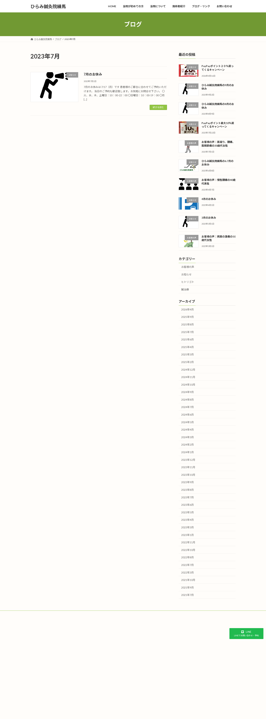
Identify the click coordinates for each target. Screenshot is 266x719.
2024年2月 (187, 444)
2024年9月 (187, 392)
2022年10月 (188, 549)
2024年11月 (188, 377)
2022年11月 (188, 542)
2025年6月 (187, 339)
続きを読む (158, 107)
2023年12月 (188, 459)
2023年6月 (187, 504)
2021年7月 (187, 595)
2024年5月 (187, 422)
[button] (246, 633)
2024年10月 (188, 384)
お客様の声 (187, 266)
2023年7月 (187, 497)
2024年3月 (187, 437)
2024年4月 (187, 429)
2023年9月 (187, 482)
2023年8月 (187, 489)
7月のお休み (93, 74)
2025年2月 (187, 362)
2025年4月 (187, 347)
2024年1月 (187, 452)
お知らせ (186, 274)
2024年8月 (187, 399)
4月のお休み (209, 198)
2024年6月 (187, 414)
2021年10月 (188, 579)
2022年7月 (187, 564)
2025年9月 (187, 317)
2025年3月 (187, 354)
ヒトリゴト (187, 282)
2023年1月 (187, 534)
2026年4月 (187, 309)
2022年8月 (187, 557)
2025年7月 (187, 332)
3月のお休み (209, 217)
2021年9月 (187, 587)
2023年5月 (187, 512)
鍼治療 (185, 289)
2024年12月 (188, 369)
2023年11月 (188, 467)
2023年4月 (187, 519)
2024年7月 (187, 407)
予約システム (26, 669)
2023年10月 (188, 474)
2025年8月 (187, 324)
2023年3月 (187, 527)
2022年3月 (187, 572)
